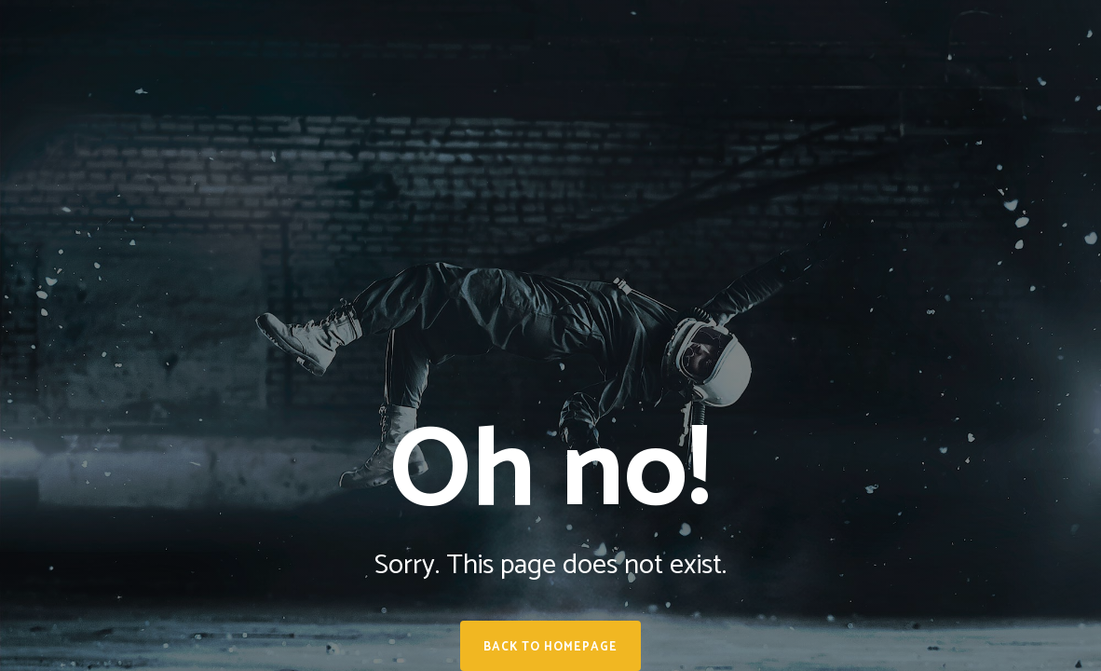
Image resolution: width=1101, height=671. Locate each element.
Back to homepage (550, 647)
